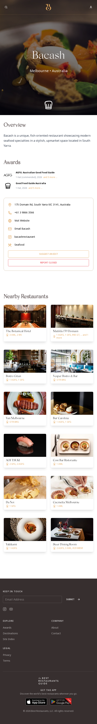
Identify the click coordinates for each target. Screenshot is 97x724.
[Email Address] (32, 599)
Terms (6, 660)
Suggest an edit (48, 253)
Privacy (7, 655)
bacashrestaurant (24, 236)
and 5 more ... (35, 188)
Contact (56, 633)
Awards (7, 627)
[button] (48, 57)
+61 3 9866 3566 (24, 212)
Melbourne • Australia (48, 70)
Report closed (48, 262)
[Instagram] (4, 609)
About (55, 627)
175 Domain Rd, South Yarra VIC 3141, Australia (42, 204)
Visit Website (22, 220)
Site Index (8, 639)
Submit (73, 599)
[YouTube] (11, 609)
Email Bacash (22, 228)
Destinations (10, 633)
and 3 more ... (50, 177)
